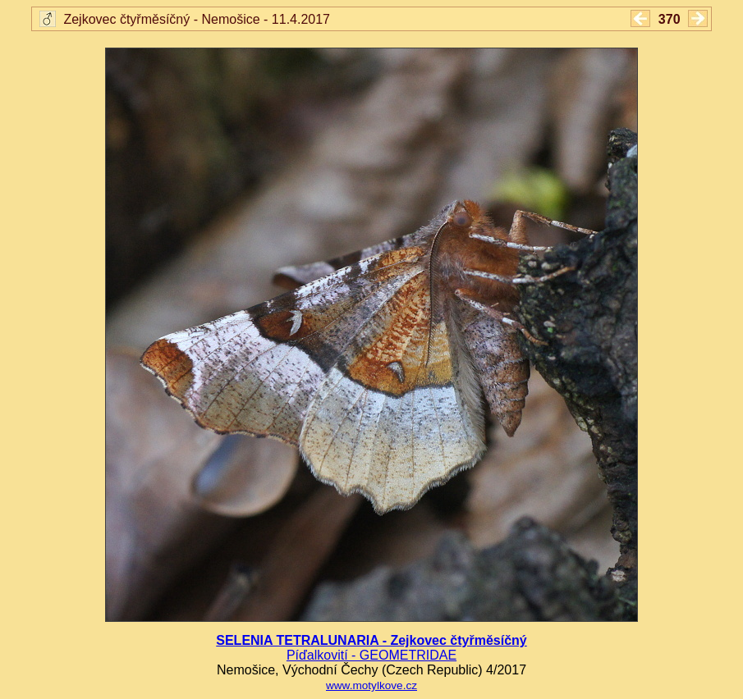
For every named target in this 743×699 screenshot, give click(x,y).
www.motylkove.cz (371, 685)
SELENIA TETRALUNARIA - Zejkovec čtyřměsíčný (371, 640)
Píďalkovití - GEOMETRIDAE (371, 655)
